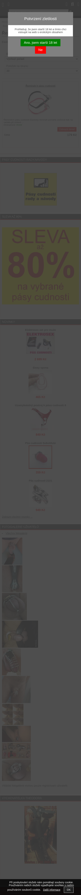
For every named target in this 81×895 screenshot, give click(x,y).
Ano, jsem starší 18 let (40, 42)
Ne (40, 50)
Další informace (51, 889)
